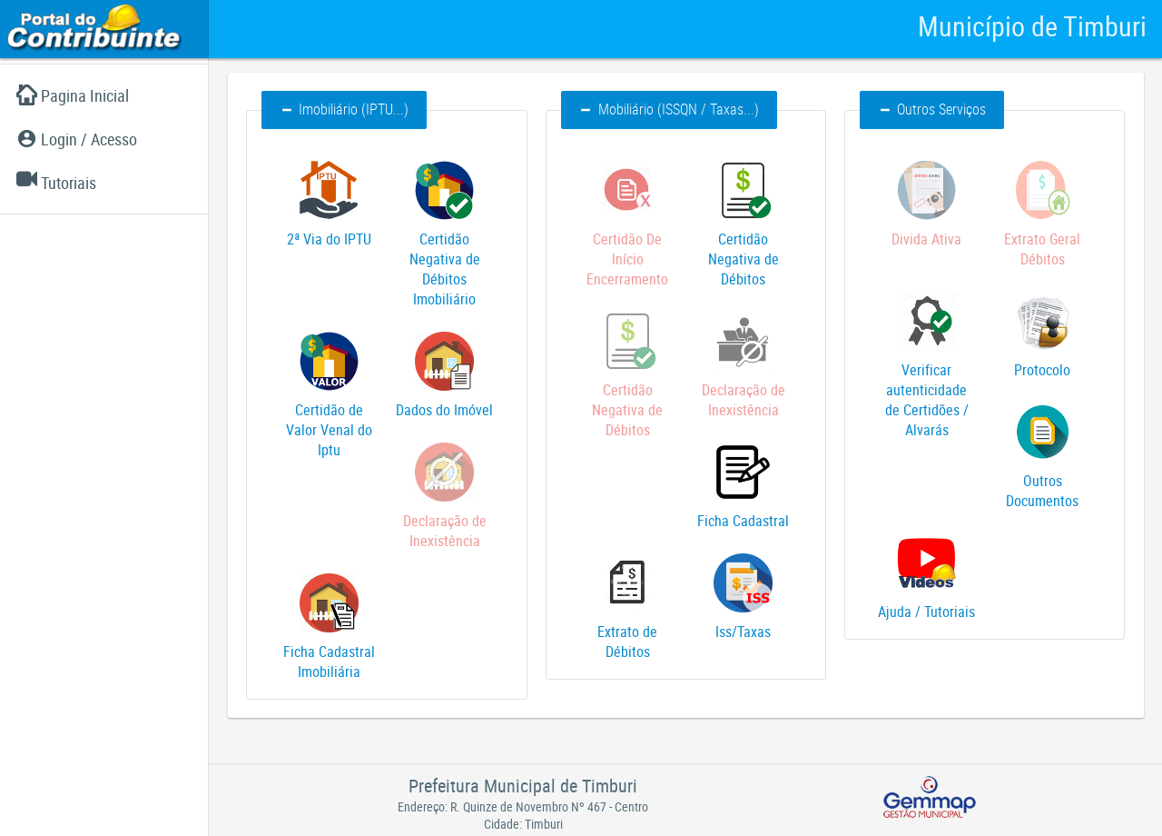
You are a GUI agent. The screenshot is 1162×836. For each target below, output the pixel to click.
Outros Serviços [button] (932, 109)
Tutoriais (56, 183)
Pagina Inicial (72, 95)
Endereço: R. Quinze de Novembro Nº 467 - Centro (523, 806)
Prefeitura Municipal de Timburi (523, 785)
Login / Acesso (76, 139)
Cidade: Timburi (523, 823)
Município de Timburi (1032, 26)
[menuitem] (104, 95)
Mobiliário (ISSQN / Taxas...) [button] (669, 109)
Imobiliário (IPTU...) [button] (344, 109)
